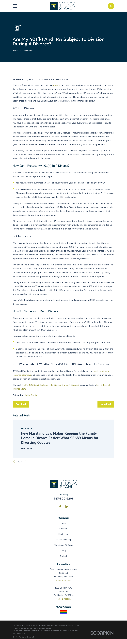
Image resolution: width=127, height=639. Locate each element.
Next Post (106, 404)
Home (63, 523)
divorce (56, 85)
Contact (63, 556)
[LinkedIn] (66, 506)
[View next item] (25, 461)
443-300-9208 (63, 498)
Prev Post (21, 404)
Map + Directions (63, 580)
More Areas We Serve (63, 545)
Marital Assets (30, 395)
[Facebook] (60, 506)
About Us (63, 528)
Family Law (63, 534)
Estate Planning (63, 539)
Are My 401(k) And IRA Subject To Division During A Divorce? (50, 384)
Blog (64, 550)
